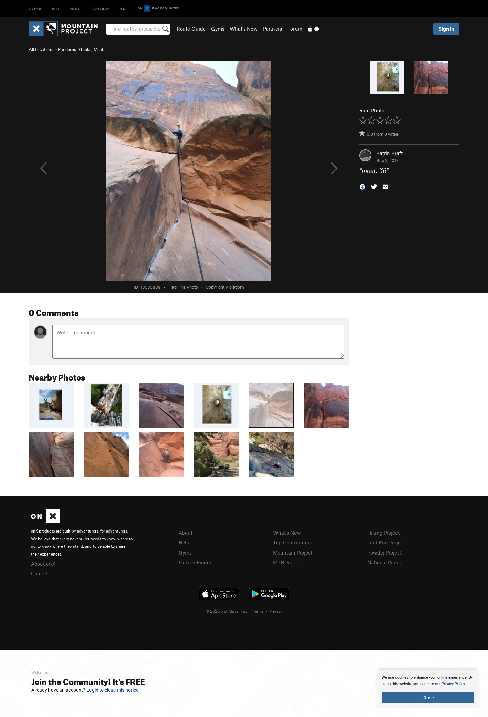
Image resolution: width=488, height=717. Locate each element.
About (185, 532)
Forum (294, 29)
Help (184, 542)
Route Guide (191, 29)
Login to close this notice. (113, 690)
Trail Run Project (386, 542)
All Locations (41, 49)
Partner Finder (195, 562)
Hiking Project (383, 532)
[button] (362, 186)
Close (427, 697)
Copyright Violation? (225, 287)
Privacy (275, 611)
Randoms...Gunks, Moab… (83, 49)
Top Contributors (292, 542)
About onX (43, 564)
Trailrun (100, 8)
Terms (258, 611)
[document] (428, 688)
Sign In (446, 29)
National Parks (384, 562)
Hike (75, 8)
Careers (39, 573)
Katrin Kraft (389, 153)
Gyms (217, 29)
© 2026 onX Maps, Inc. (226, 611)
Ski (123, 8)
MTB (56, 8)
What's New (244, 29)
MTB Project (287, 562)
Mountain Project (292, 552)
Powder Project (384, 552)
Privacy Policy (453, 684)
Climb (35, 8)
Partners (272, 29)
